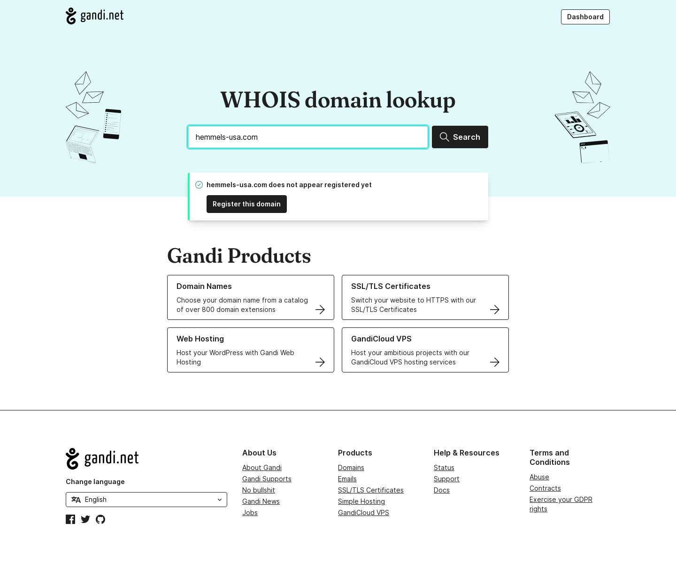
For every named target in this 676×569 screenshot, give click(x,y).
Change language (95, 482)
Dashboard (585, 17)
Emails (347, 479)
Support (447, 479)
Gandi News (261, 501)
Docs (442, 490)
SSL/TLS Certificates (371, 490)
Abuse (539, 477)
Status (444, 467)
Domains (351, 467)
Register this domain (247, 204)
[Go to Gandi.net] (94, 16)
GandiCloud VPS (363, 512)
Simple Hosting (361, 501)
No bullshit (258, 490)
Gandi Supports (267, 479)
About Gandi (262, 467)
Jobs (250, 512)
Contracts (545, 488)
